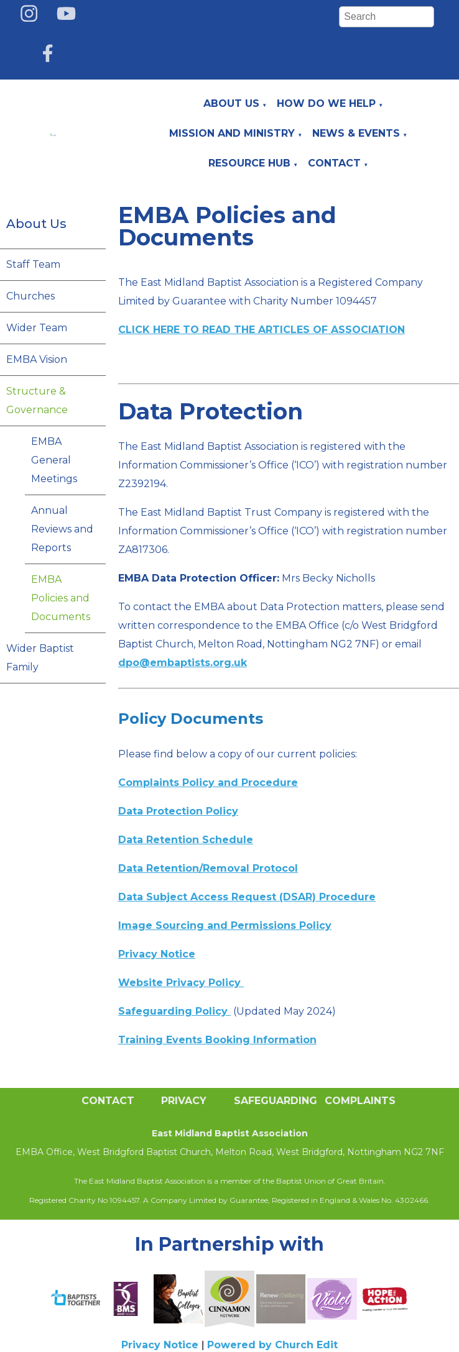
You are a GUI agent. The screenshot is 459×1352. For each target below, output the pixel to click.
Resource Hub (249, 163)
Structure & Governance (37, 400)
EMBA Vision (36, 359)
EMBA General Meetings (54, 460)
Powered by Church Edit (272, 1345)
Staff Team (33, 264)
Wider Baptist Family (40, 657)
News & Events (356, 133)
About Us (231, 103)
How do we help (326, 103)
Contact (334, 163)
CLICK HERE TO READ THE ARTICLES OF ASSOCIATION (261, 330)
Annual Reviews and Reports (62, 529)
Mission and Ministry (232, 133)
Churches (30, 296)
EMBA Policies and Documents (60, 598)
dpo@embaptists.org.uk (182, 663)
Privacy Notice (159, 1345)
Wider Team (36, 328)
